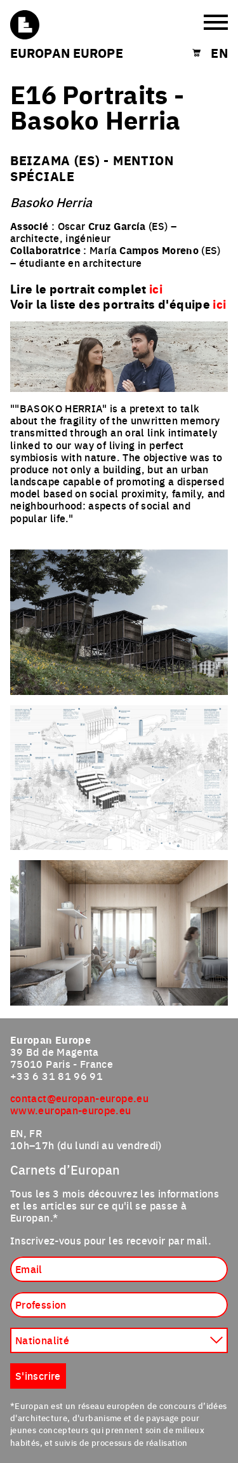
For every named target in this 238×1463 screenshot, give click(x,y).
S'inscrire (38, 1375)
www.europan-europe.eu (70, 1110)
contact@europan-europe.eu (79, 1098)
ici (219, 304)
